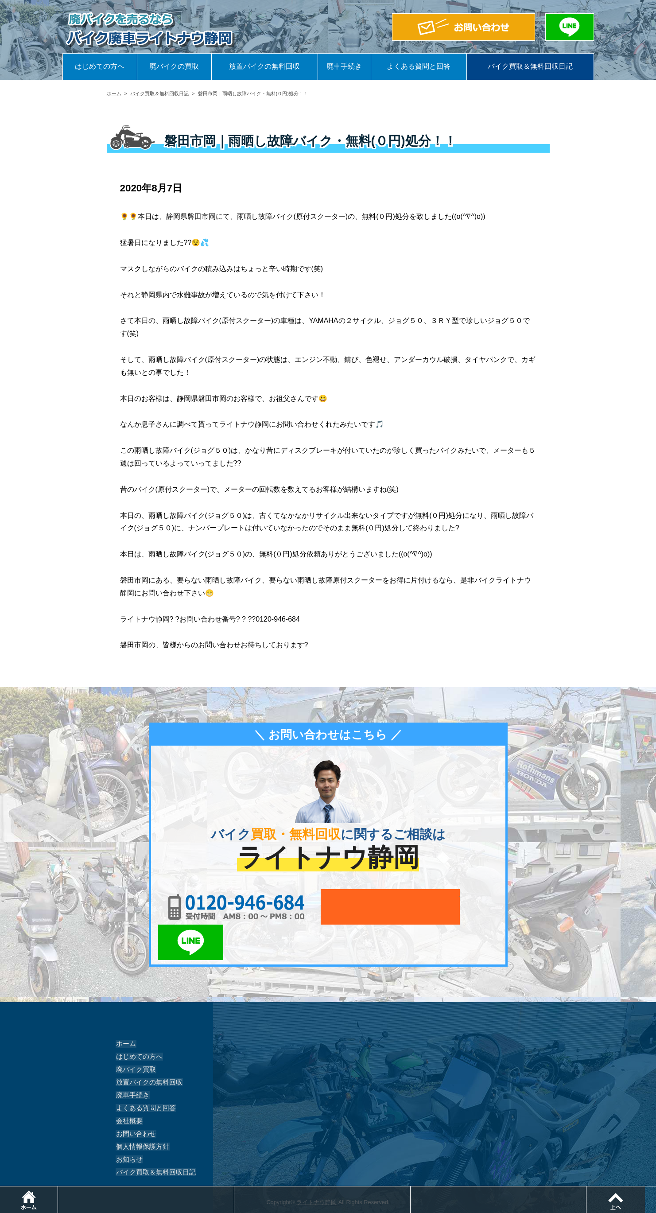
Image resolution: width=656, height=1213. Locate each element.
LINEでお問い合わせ (471, 907)
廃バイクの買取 (174, 66)
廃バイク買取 (134, 1034)
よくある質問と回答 (418, 66)
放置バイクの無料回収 (264, 66)
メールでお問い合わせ (369, 907)
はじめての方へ (99, 66)
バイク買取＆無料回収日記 (530, 66)
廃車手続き (344, 66)
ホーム (114, 93)
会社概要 (128, 1085)
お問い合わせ (134, 1098)
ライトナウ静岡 (316, 1166)
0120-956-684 (226, 907)
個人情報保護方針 (140, 1111)
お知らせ (128, 1123)
